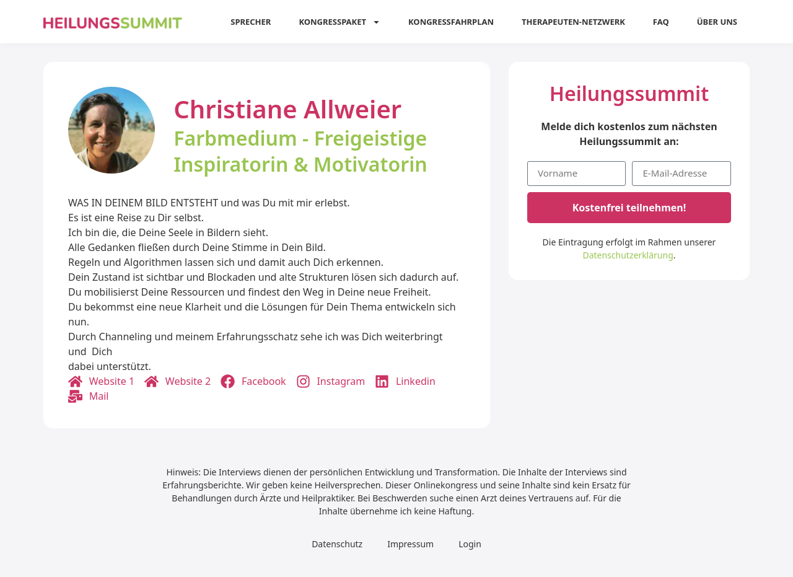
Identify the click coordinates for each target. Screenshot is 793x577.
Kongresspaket (339, 22)
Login (469, 544)
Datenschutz (337, 544)
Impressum (410, 544)
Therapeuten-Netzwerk (573, 21)
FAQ (661, 21)
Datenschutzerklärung (627, 255)
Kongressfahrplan (451, 21)
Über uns (717, 21)
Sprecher (250, 21)
